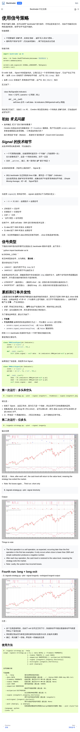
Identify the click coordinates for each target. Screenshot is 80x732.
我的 (76, 3)
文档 (19, 3)
